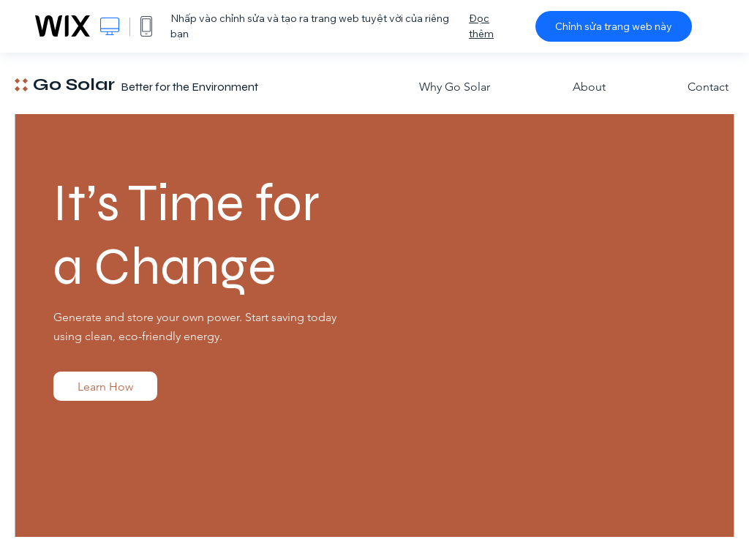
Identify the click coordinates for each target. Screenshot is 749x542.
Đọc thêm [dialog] (481, 26)
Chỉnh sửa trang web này (613, 26)
